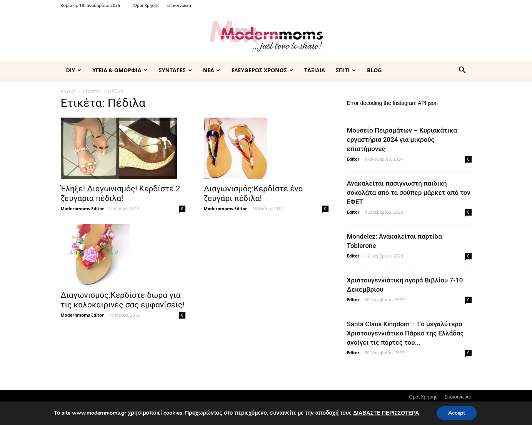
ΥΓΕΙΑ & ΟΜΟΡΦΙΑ (119, 70)
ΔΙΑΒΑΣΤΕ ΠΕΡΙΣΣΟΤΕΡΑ (386, 413)
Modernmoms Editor (82, 208)
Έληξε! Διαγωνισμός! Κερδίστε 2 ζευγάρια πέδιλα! (120, 193)
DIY (74, 70)
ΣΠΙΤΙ (346, 70)
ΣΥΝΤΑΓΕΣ (175, 70)
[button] (462, 71)
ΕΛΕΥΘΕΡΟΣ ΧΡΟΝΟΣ (262, 70)
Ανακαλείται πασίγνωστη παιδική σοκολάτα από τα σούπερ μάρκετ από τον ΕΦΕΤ (408, 192)
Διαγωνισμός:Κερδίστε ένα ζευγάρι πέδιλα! (253, 193)
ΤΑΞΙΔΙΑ (314, 70)
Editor (353, 159)
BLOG (374, 70)
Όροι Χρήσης (146, 5)
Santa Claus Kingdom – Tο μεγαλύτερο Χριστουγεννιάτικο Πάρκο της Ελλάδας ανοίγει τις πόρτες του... (405, 333)
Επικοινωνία (179, 5)
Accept (456, 413)
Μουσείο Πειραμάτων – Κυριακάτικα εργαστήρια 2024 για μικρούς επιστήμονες (402, 139)
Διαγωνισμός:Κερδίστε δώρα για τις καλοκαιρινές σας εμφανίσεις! (123, 300)
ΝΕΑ (211, 70)
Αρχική (68, 91)
